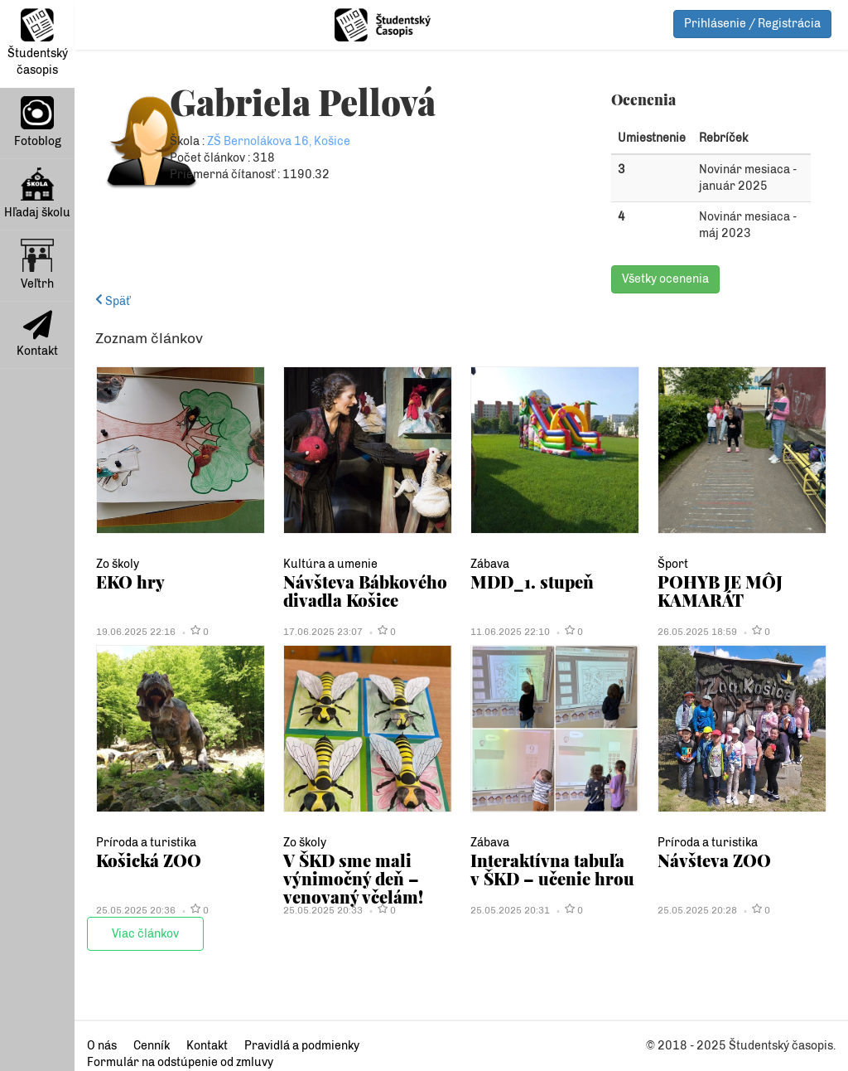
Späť (112, 301)
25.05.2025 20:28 (697, 910)
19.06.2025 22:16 (136, 631)
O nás (102, 1046)
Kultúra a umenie (330, 564)
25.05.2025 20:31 (510, 910)
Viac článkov (145, 934)
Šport (673, 564)
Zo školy (117, 564)
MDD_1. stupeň (532, 581)
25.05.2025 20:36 (136, 910)
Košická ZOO (148, 860)
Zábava (489, 564)
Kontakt (37, 334)
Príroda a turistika (146, 843)
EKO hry (130, 581)
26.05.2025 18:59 (697, 631)
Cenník (151, 1046)
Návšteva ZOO (714, 860)
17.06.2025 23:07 (323, 631)
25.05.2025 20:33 (323, 910)
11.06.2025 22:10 (510, 631)
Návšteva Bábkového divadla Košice (365, 590)
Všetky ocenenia (665, 279)
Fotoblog (37, 122)
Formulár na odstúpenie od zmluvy (180, 1062)
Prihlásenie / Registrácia (752, 24)
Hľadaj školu (37, 193)
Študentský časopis (37, 42)
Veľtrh (37, 265)
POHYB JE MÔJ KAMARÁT (720, 590)
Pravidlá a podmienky (301, 1046)
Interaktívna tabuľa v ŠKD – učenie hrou (552, 869)
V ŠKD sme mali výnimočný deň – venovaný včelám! (353, 879)
